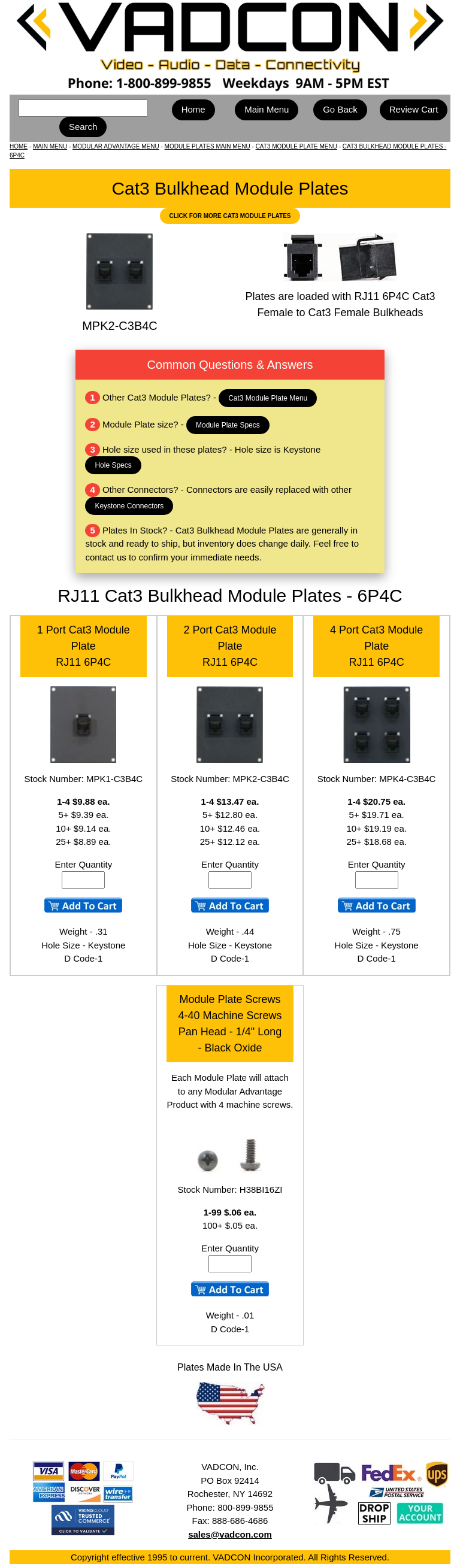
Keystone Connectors (129, 506)
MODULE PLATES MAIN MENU (207, 146)
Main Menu (266, 109)
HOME (19, 146)
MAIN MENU (50, 146)
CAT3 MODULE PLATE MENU (296, 146)
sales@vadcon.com (230, 1534)
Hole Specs (113, 465)
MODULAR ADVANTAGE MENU (115, 146)
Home (193, 109)
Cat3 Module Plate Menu (267, 398)
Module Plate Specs (228, 425)
